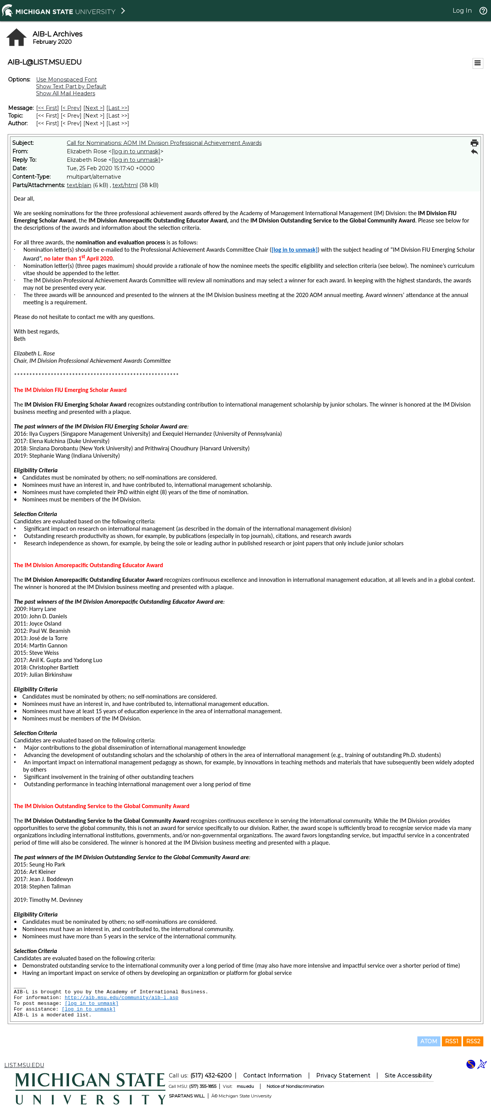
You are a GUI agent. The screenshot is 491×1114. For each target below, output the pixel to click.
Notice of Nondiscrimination (295, 1086)
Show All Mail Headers (65, 93)
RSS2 (473, 1041)
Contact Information (272, 1075)
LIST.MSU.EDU (24, 1065)
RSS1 (451, 1041)
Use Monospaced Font (66, 79)
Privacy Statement (343, 1075)
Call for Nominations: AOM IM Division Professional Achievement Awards (164, 142)
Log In (462, 10)
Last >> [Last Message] (117, 108)
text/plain (79, 185)
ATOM (428, 1041)
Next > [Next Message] (94, 108)
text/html (125, 185)
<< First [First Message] (47, 108)
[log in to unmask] (136, 151)
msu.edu (245, 1086)
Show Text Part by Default (71, 86)
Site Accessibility (408, 1075)
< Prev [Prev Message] (71, 108)
